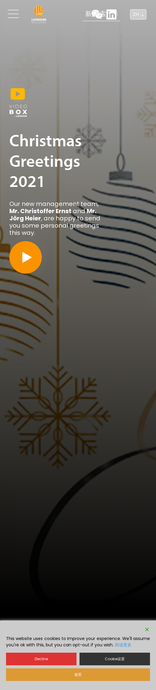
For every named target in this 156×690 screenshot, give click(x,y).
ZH (136, 14)
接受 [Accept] (78, 674)
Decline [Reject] (41, 658)
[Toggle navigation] (16, 13)
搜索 (67, 13)
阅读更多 (123, 645)
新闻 (41, 13)
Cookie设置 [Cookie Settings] (115, 658)
